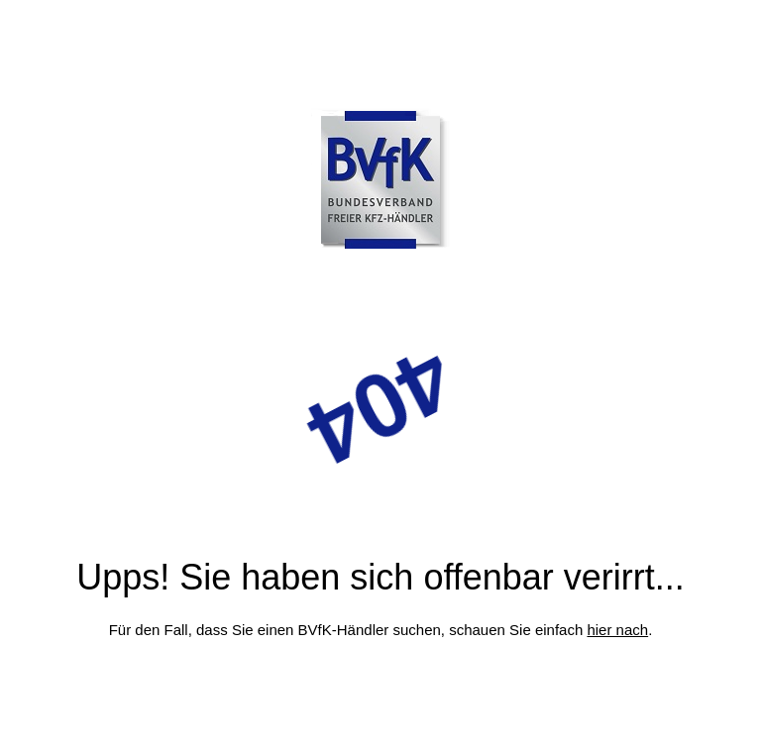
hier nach (617, 629)
